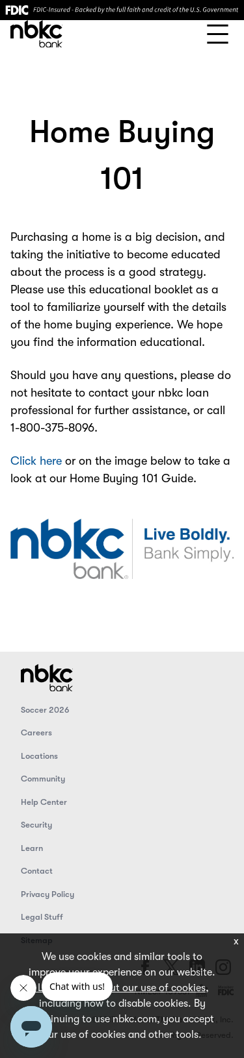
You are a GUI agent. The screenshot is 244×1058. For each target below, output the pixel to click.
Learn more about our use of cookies (120, 988)
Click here (37, 460)
